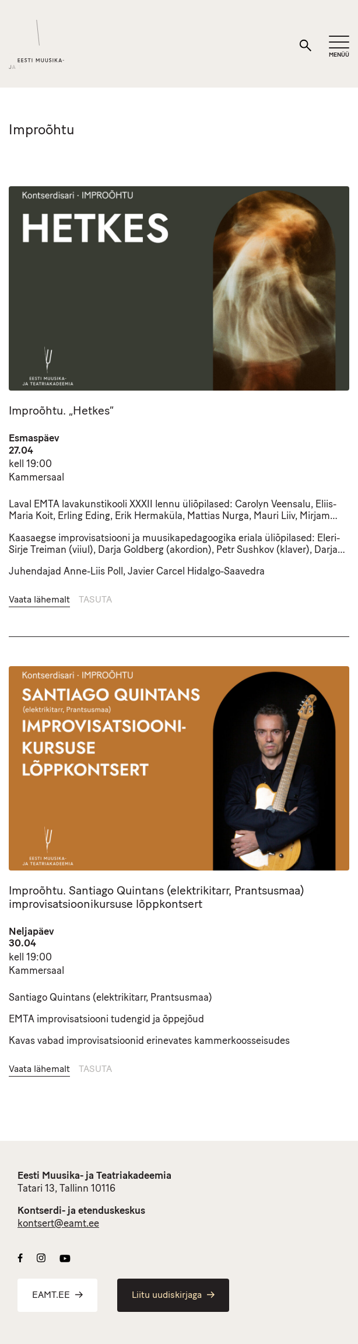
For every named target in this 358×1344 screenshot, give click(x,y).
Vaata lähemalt (39, 600)
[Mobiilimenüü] (339, 47)
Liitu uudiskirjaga (173, 1295)
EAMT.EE (57, 1295)
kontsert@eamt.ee (58, 1224)
